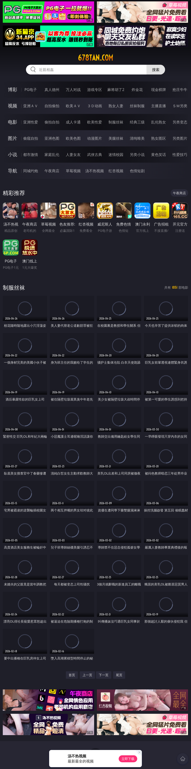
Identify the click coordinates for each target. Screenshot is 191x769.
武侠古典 (94, 154)
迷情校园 (115, 154)
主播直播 (158, 105)
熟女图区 (158, 138)
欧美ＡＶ (73, 105)
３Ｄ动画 (94, 105)
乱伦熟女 (158, 122)
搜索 (155, 69)
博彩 (12, 89)
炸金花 (137, 89)
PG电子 (31, 89)
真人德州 (52, 89)
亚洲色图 (52, 138)
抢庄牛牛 (179, 89)
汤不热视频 (94, 170)
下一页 (103, 675)
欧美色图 (73, 138)
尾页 (119, 675)
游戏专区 (94, 89)
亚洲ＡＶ (30, 105)
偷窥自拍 (30, 138)
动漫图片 (94, 138)
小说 (12, 154)
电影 (12, 122)
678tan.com (95, 57)
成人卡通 (73, 122)
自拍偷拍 (52, 105)
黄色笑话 (158, 154)
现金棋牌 (158, 89)
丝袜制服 (137, 105)
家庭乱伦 (52, 154)
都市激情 (30, 154)
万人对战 (73, 89)
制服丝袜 (115, 122)
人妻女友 (73, 154)
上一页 (87, 675)
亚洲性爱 (30, 122)
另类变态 (179, 122)
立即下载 (127, 758)
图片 (12, 138)
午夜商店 (52, 170)
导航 (12, 171)
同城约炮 (30, 170)
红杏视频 (115, 170)
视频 (12, 106)
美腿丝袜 (115, 138)
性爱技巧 (179, 154)
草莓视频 (73, 170)
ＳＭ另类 (179, 105)
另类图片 (179, 138)
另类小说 (137, 154)
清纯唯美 (137, 138)
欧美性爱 (94, 122)
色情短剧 (137, 170)
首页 (72, 675)
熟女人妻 (115, 105)
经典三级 (137, 122)
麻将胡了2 (115, 89)
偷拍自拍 (52, 122)
